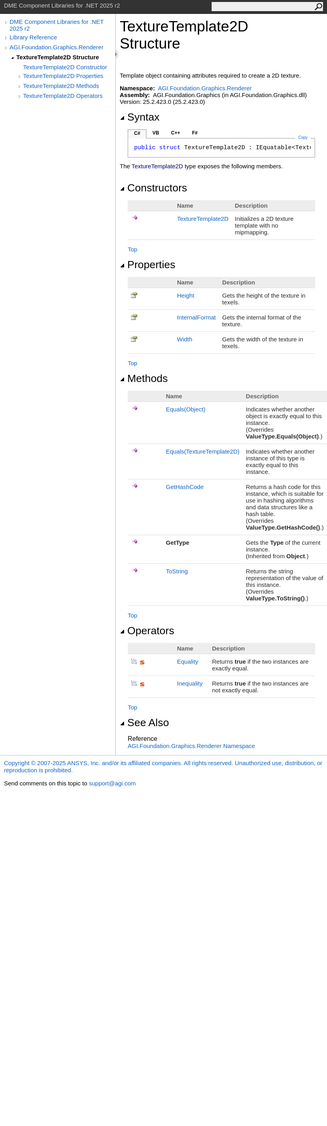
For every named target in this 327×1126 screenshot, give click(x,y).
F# (195, 133)
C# (137, 133)
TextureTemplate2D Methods (61, 85)
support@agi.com (112, 783)
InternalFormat (196, 317)
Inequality (189, 683)
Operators (147, 631)
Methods (144, 378)
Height (185, 295)
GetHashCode (185, 486)
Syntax (140, 117)
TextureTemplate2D (202, 218)
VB (155, 133)
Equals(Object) (185, 409)
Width (184, 339)
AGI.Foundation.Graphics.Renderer (56, 47)
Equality (187, 661)
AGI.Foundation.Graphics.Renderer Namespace (191, 745)
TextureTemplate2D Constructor (65, 67)
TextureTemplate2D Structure (57, 57)
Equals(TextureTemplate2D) (202, 451)
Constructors (153, 188)
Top (132, 249)
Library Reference (33, 37)
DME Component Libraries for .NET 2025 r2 (56, 25)
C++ (175, 133)
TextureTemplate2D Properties (63, 75)
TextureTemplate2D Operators (63, 95)
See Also (144, 723)
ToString (177, 571)
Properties (147, 265)
